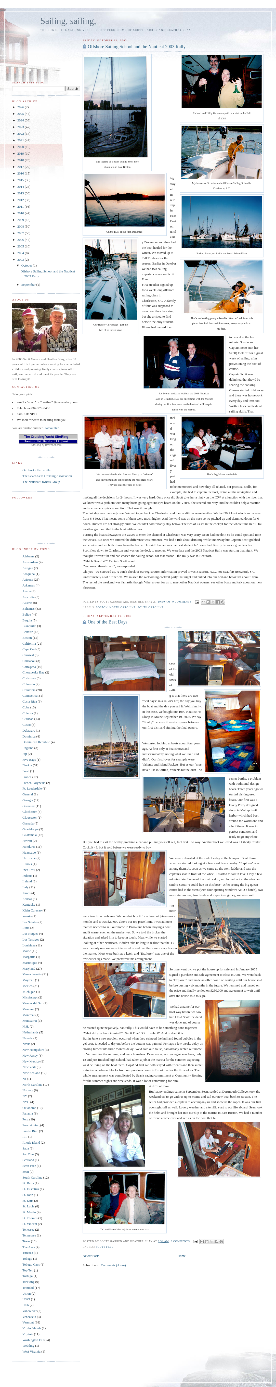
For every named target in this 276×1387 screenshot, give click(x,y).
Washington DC (33, 1340)
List (39, 441)
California (29, 643)
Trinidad (28, 1288)
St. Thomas (29, 1218)
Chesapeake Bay (33, 672)
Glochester (29, 812)
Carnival (28, 655)
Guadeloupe (30, 829)
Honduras (28, 846)
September (28, 284)
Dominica (28, 736)
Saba (25, 1148)
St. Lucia (28, 1206)
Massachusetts (32, 974)
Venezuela (29, 1317)
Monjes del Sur (32, 1003)
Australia (28, 597)
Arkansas (28, 585)
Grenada (28, 823)
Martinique (29, 963)
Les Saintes (30, 922)
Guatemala (29, 835)
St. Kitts (27, 1201)
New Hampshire (33, 1050)
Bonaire (27, 632)
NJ (24, 1079)
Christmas (29, 678)
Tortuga (27, 1276)
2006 (21, 240)
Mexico (27, 986)
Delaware (28, 730)
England (27, 748)
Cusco (26, 725)
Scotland (28, 1160)
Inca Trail (28, 870)
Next (65, 441)
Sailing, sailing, (68, 21)
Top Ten (27, 1270)
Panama (27, 1113)
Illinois (27, 864)
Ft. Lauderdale (32, 788)
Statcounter (51, 428)
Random (48, 441)
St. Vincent (29, 1224)
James (26, 893)
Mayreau (28, 980)
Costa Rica (29, 701)
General (27, 794)
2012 (21, 200)
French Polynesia (33, 783)
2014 (21, 187)
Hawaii (27, 841)
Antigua (27, 568)
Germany (28, 806)
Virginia (27, 1334)
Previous (29, 441)
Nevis (26, 1044)
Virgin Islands (31, 1328)
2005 (21, 246)
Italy (25, 887)
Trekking (28, 1282)
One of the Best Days (107, 621)
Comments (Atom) (113, 1265)
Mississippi (29, 997)
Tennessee (29, 1235)
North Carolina (123, 607)
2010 (21, 213)
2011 (21, 206)
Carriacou (28, 661)
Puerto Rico (30, 1131)
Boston (102, 607)
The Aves (28, 1247)
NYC (25, 1102)
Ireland (27, 881)
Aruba (26, 591)
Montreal (28, 1015)
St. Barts (28, 1183)
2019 (21, 153)
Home (181, 1256)
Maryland (28, 968)
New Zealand (31, 1073)
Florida (27, 765)
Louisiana (28, 945)
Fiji (24, 754)
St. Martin (29, 1212)
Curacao (27, 719)
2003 (21, 259)
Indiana (27, 876)
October (27, 265)
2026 (21, 107)
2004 (21, 253)
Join (57, 441)
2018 (21, 160)
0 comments (181, 601)
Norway (27, 1090)
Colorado (28, 684)
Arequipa (28, 574)
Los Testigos (30, 939)
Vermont (28, 1322)
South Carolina (151, 607)
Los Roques (30, 933)
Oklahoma (29, 1108)
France (26, 777)
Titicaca (27, 1253)
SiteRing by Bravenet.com (46, 445)
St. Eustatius (30, 1189)
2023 (21, 127)
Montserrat (29, 1020)
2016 (21, 173)
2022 (21, 133)
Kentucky (28, 904)
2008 (21, 226)
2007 (21, 233)
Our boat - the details (36, 470)
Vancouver (29, 1311)
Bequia (27, 620)
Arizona (27, 579)
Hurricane (29, 858)
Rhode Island (31, 1142)
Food (25, 771)
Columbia (28, 690)
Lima (25, 928)
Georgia (27, 800)
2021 (21, 140)
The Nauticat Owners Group (41, 482)
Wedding (28, 1345)
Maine (26, 951)
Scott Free (104, 1246)
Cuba (25, 707)
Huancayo (29, 852)
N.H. (25, 1026)
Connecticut (30, 695)
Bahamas (28, 608)
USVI (26, 1299)
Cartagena (29, 667)
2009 (21, 220)
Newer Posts (91, 1256)
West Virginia (31, 1351)
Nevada (27, 1038)
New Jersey (30, 1055)
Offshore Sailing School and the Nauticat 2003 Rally (137, 46)
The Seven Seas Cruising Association (47, 476)
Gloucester (29, 817)
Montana (28, 1009)
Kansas (27, 899)
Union (26, 1293)
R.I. (25, 1137)
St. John (27, 1195)
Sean (25, 1171)
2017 (21, 167)
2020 (21, 147)
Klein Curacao (32, 910)
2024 (21, 120)
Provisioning (30, 1125)
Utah (25, 1305)
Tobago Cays (31, 1264)
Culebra (27, 713)
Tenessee (28, 1229)
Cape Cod (29, 649)
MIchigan (28, 992)
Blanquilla (29, 626)
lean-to (27, 916)
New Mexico (31, 1061)
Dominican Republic (36, 742)
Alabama (28, 556)
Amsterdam (30, 562)
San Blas (28, 1154)
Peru (25, 1119)
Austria (27, 603)
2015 (21, 180)
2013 (21, 193)
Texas (26, 1241)
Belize (26, 614)
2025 (21, 114)
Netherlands (30, 1032)
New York (29, 1067)
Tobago (27, 1258)
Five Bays (29, 759)
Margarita (28, 957)
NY (24, 1096)
